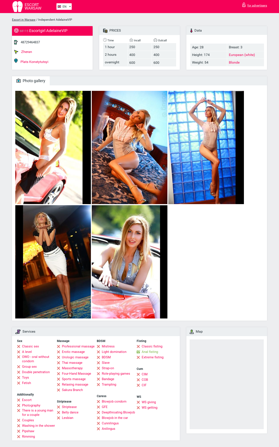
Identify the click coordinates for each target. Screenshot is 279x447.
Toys (25, 377)
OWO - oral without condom (35, 359)
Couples (28, 420)
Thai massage (72, 363)
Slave (106, 363)
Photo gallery (30, 80)
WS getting (149, 408)
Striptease (69, 407)
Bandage (108, 379)
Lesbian (67, 418)
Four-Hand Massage (76, 374)
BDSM (106, 357)
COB (145, 380)
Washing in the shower (38, 426)
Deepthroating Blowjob (118, 412)
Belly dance (70, 412)
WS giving (149, 402)
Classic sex (30, 346)
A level (27, 352)
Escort (27, 400)
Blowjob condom (114, 401)
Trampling (109, 384)
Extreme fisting (152, 357)
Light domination (114, 352)
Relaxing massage (75, 384)
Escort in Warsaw (24, 19)
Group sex (29, 367)
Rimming (28, 437)
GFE (105, 407)
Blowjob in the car (115, 418)
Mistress (108, 346)
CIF (144, 385)
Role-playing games (116, 374)
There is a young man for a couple (37, 412)
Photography (31, 405)
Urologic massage (75, 357)
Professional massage (78, 346)
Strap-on (108, 368)
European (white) (242, 55)
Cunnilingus (110, 423)
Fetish (26, 383)
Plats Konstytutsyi (31, 61)
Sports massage (74, 379)
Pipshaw (28, 431)
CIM (145, 374)
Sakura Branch (72, 390)
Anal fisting (150, 352)
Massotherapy (72, 368)
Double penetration (36, 372)
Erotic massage (73, 352)
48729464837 (30, 42)
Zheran (23, 52)
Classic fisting (152, 346)
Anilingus (108, 429)
